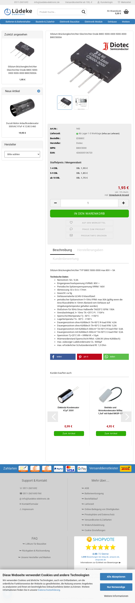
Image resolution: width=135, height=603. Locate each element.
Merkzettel (124, 2)
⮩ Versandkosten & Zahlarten (97, 519)
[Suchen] (83, 12)
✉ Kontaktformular (29, 504)
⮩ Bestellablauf (90, 498)
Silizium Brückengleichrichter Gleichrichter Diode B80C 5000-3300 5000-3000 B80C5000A (22, 69)
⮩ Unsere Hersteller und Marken (34, 557)
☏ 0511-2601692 (28, 488)
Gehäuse (112, 21)
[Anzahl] (89, 203)
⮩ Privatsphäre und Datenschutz (98, 514)
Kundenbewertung (66, 259)
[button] (55, 203)
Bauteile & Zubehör (45, 21)
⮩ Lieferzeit (88, 504)
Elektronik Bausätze (69, 21)
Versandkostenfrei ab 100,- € (78, 2)
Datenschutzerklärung (49, 590)
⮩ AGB (85, 488)
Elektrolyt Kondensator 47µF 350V (68, 409)
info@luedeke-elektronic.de (46, 2)
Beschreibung (62, 250)
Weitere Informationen (116, 596)
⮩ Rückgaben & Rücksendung (34, 550)
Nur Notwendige (116, 587)
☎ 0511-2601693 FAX (31, 493)
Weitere (126, 21)
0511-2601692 (21, 2)
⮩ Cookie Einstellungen (93, 530)
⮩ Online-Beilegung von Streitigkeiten (100, 509)
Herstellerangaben (90, 250)
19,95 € (22, 133)
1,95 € (22, 79)
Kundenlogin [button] (105, 2)
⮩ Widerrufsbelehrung (93, 525)
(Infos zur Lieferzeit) (111, 133)
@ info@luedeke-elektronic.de (35, 498)
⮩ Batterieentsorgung (93, 493)
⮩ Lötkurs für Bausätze (34, 543)
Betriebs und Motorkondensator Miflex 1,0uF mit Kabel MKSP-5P (110, 410)
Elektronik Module (93, 21)
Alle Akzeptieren (116, 576)
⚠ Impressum (27, 509)
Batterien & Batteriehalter (18, 21)
